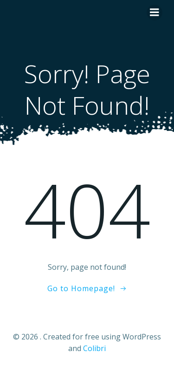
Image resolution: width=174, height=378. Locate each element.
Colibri (94, 348)
